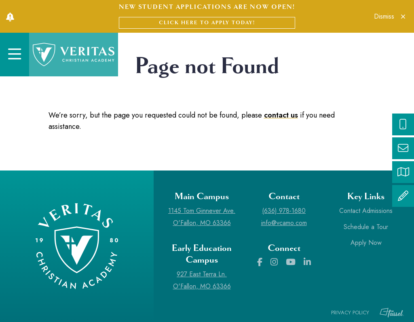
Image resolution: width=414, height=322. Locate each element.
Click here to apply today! (207, 22)
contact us (281, 115)
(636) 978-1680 (284, 210)
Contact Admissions (366, 210)
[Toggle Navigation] (14, 54)
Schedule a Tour (366, 227)
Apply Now (366, 242)
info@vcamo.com (284, 222)
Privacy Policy (350, 312)
